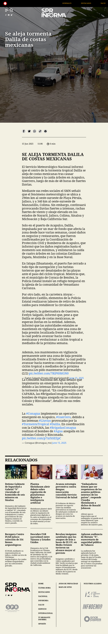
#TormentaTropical (35, 424)
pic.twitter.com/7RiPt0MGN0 (49, 373)
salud (41, 605)
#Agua (58, 431)
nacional (43, 596)
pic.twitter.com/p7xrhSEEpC (41, 438)
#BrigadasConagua (63, 428)
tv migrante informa (44, 618)
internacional (45, 613)
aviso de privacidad (68, 584)
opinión (42, 624)
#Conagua (33, 413)
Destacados (92, 3)
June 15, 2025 (59, 442)
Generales (72, 3)
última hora (44, 588)
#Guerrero (63, 417)
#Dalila (55, 424)
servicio (42, 609)
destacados (44, 592)
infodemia (43, 600)
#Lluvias (45, 421)
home (41, 583)
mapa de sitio (65, 587)
